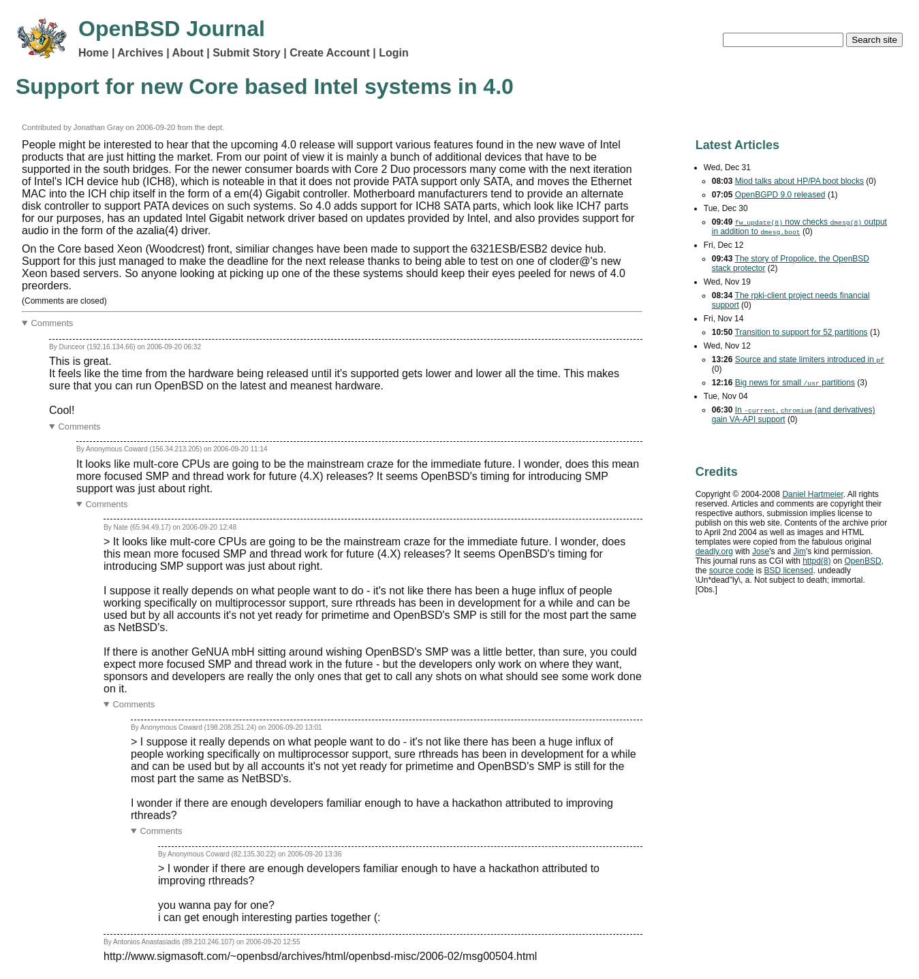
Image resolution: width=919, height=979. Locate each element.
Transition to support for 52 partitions (801, 332)
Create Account (330, 53)
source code (731, 570)
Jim (799, 551)
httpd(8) (816, 561)
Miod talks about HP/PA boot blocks (799, 181)
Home (93, 53)
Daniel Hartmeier (812, 494)
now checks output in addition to (799, 226)
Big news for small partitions (795, 382)
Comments (52, 323)
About (188, 53)
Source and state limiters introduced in (809, 359)
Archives (140, 53)
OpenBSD (863, 561)
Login (394, 53)
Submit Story (247, 53)
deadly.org (714, 551)
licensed (788, 570)
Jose (760, 551)
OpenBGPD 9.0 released (780, 194)
